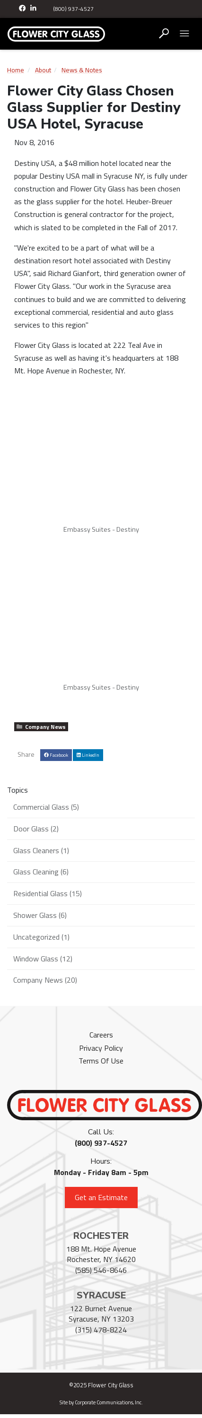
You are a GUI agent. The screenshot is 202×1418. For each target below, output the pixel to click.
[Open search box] (164, 33)
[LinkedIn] (33, 8)
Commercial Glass (46, 807)
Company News (41, 726)
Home (15, 70)
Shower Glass (40, 915)
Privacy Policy (101, 1048)
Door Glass (36, 828)
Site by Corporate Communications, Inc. (101, 1402)
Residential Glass (47, 893)
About (43, 70)
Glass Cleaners (41, 850)
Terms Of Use (101, 1060)
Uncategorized (41, 936)
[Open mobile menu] (184, 33)
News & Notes (81, 70)
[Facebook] (23, 8)
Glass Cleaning (41, 871)
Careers (101, 1034)
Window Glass (42, 958)
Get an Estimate (101, 1197)
